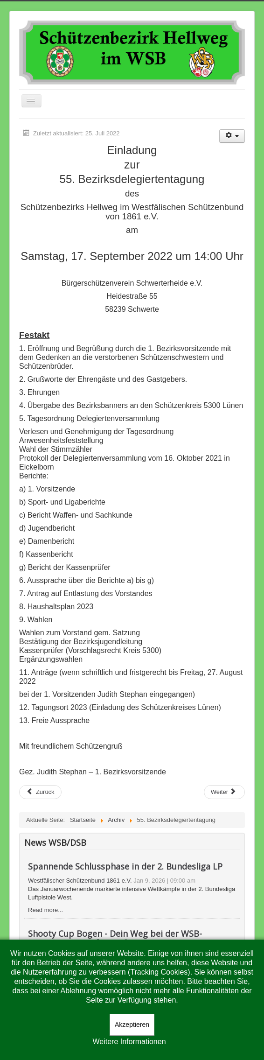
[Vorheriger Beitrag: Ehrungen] (40, 792)
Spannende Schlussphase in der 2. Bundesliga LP (125, 866)
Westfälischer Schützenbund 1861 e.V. (80, 880)
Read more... (45, 909)
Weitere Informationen (129, 1042)
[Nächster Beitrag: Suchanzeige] (224, 792)
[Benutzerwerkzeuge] (232, 136)
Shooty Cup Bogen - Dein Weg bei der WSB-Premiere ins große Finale (115, 938)
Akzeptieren (132, 1024)
